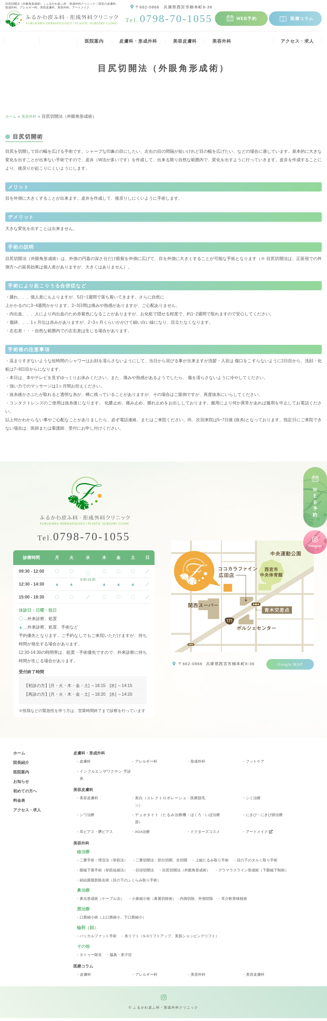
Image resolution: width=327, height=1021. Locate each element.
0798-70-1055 (83, 537)
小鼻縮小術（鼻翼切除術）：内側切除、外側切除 (172, 901)
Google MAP (290, 664)
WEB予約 (246, 18)
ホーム (20, 39)
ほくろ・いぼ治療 (205, 817)
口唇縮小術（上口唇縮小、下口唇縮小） (113, 920)
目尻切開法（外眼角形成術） (186, 873)
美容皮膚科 (184, 39)
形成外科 (197, 762)
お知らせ (21, 782)
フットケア (255, 762)
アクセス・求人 (297, 39)
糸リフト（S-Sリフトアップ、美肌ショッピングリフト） (171, 939)
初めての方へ (26, 791)
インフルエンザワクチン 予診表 (105, 776)
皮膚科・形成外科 (136, 39)
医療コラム (302, 18)
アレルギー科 (146, 762)
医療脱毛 (197, 799)
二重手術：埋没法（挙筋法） (104, 863)
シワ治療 (87, 817)
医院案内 (90, 39)
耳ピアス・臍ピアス (96, 834)
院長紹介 (54, 39)
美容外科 (222, 39)
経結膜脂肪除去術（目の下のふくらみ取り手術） (120, 883)
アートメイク (259, 834)
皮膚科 (85, 762)
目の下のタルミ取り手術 (257, 863)
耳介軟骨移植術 (234, 901)
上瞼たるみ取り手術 (212, 863)
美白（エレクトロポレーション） (160, 803)
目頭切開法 (145, 873)
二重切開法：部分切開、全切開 (161, 863)
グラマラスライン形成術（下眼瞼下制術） (253, 873)
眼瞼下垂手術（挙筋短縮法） (104, 873)
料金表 (256, 39)
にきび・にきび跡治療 (264, 817)
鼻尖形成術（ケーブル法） (102, 901)
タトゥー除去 (91, 957)
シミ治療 (253, 799)
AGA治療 (142, 834)
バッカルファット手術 (98, 939)
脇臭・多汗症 (121, 957)
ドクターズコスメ (205, 834)
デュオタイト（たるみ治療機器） (160, 821)
